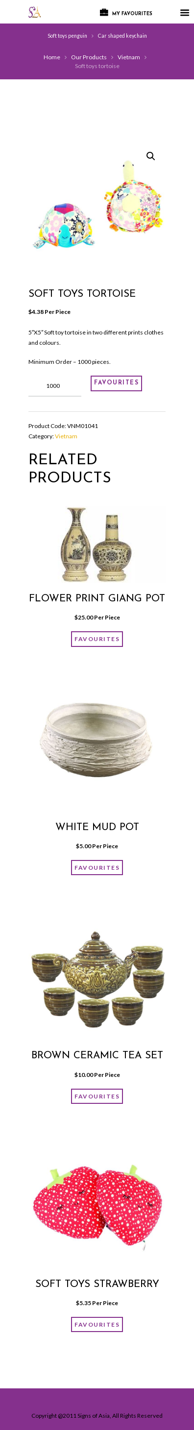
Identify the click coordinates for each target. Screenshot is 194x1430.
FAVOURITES (116, 383)
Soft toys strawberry (97, 1284)
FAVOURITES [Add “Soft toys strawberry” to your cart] (97, 1324)
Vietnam (129, 57)
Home (52, 57)
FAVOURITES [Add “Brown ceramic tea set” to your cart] (97, 1096)
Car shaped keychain (122, 36)
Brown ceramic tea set (97, 1056)
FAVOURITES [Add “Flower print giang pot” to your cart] (97, 639)
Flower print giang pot (97, 599)
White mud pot (97, 828)
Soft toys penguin (67, 36)
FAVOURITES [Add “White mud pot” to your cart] (97, 867)
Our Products (89, 57)
